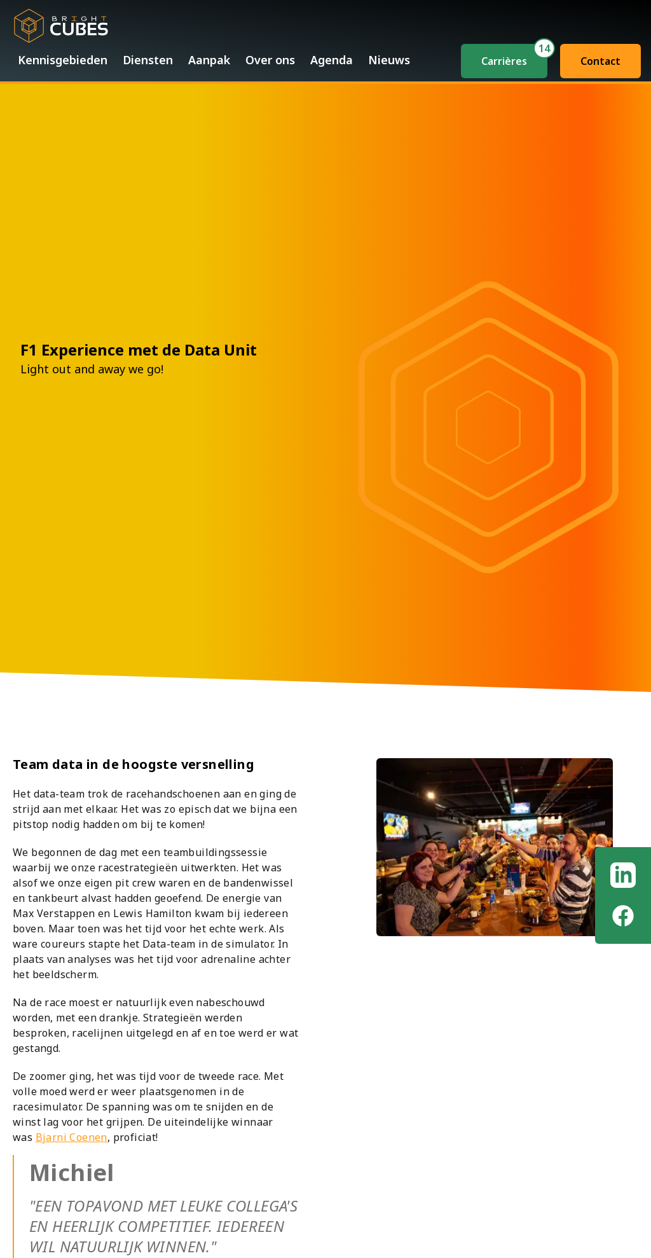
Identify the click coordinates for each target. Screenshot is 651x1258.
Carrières (504, 61)
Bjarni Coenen (71, 1137)
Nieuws (389, 59)
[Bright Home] (61, 23)
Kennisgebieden (62, 59)
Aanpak (209, 59)
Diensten (148, 59)
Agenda (331, 59)
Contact (600, 61)
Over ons (270, 59)
